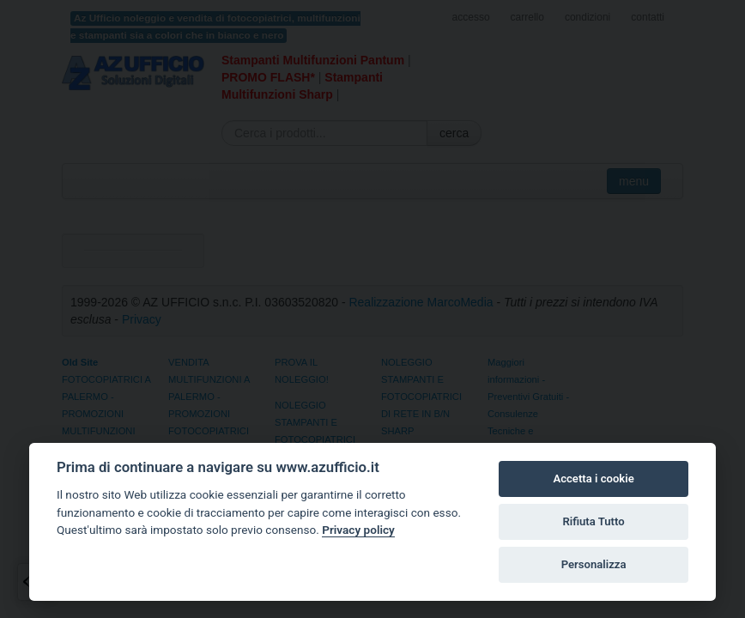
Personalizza (594, 564)
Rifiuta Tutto (593, 521)
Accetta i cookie (593, 478)
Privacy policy (358, 529)
